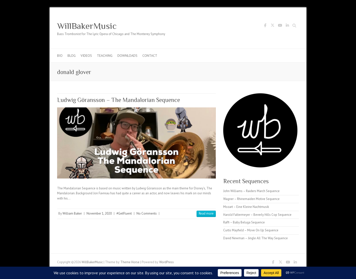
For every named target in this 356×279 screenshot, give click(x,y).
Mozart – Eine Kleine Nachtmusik (246, 207)
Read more (206, 213)
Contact (149, 55)
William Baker (72, 213)
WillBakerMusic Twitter (272, 26)
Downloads (127, 55)
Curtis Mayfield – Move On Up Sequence (250, 230)
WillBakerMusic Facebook (265, 26)
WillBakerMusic (87, 26)
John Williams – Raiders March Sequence (251, 191)
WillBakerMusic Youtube (280, 26)
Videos (86, 55)
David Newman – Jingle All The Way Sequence (255, 238)
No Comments (146, 213)
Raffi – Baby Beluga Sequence (244, 222)
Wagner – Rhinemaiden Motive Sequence (251, 199)
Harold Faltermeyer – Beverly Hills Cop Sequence (257, 215)
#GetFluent (124, 213)
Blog (71, 55)
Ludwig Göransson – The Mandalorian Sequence (118, 100)
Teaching (104, 55)
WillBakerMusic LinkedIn (287, 26)
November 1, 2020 (99, 213)
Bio (60, 55)
